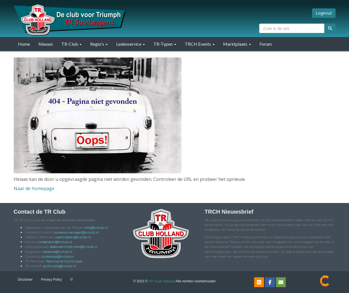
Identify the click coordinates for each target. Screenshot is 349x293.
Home (24, 44)
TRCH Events (200, 44)
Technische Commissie (64, 261)
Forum (265, 44)
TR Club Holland (162, 281)
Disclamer (25, 280)
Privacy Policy (51, 280)
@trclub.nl (96, 227)
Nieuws (45, 44)
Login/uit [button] (324, 13)
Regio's (99, 44)
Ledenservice (130, 44)
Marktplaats (237, 44)
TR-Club (71, 44)
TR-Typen (164, 44)
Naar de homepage (34, 188)
